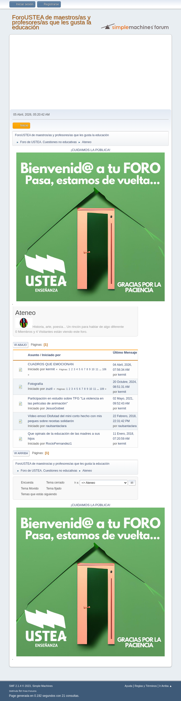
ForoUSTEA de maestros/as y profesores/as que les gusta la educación (51, 22)
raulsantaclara (56, 426)
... (100, 369)
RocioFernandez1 (59, 443)
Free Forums (30, 691)
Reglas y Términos (146, 685)
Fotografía (35, 384)
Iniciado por (51, 355)
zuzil (49, 389)
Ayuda (128, 685)
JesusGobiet (55, 408)
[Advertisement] (90, 72)
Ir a (76, 482)
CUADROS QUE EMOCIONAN (51, 364)
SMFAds (13, 691)
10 (93, 369)
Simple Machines (42, 685)
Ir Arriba (21, 453)
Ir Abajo (20, 344)
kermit (50, 369)
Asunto (33, 355)
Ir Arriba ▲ (165, 685)
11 (97, 369)
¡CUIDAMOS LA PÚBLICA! (90, 150)
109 (102, 389)
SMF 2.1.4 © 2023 (20, 685)
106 (104, 369)
